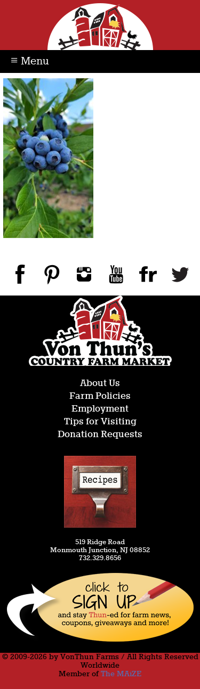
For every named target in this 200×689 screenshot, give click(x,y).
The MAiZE (121, 674)
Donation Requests (100, 435)
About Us (100, 384)
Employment (100, 409)
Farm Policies (100, 396)
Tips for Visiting (100, 422)
